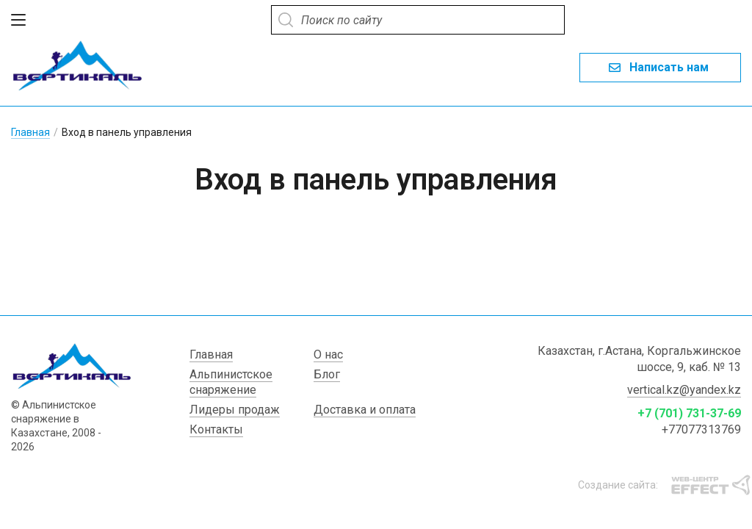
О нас (328, 364)
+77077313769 (701, 439)
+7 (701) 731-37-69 (689, 423)
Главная (30, 128)
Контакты (216, 439)
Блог (327, 384)
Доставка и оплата (365, 419)
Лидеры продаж (234, 419)
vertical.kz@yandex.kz (684, 400)
